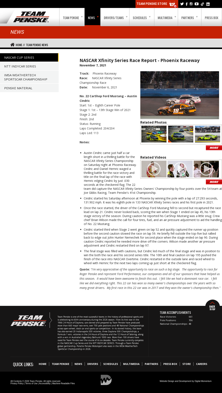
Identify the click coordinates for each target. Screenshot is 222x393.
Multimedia (167, 17)
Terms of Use (31, 383)
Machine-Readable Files (63, 383)
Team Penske (73, 17)
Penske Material (18, 88)
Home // (20, 45)
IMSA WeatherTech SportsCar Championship (25, 77)
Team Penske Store (157, 4)
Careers (201, 364)
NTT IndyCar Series (20, 66)
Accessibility (44, 383)
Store (186, 364)
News (93, 17)
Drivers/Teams (116, 17)
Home (42, 364)
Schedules (142, 17)
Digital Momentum (203, 381)
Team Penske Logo (31, 17)
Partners (189, 17)
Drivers (92, 364)
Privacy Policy (16, 383)
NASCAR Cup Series (19, 57)
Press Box (211, 17)
